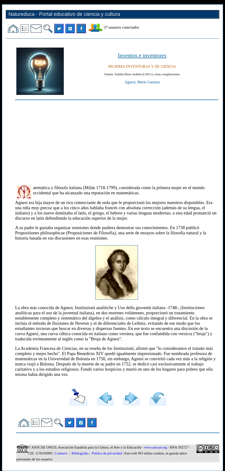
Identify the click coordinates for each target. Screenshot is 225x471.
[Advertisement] (116, 140)
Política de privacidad (107, 453)
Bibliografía (80, 453)
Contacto (61, 453)
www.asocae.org (155, 447)
